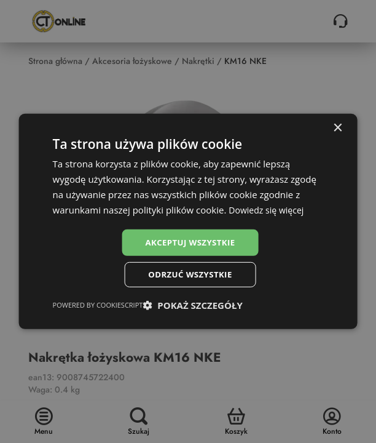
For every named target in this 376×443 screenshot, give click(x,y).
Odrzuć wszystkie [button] (190, 275)
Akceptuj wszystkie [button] (190, 241)
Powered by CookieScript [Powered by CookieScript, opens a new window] (98, 306)
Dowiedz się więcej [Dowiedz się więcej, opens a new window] (268, 208)
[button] (192, 307)
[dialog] (188, 221)
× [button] (337, 126)
